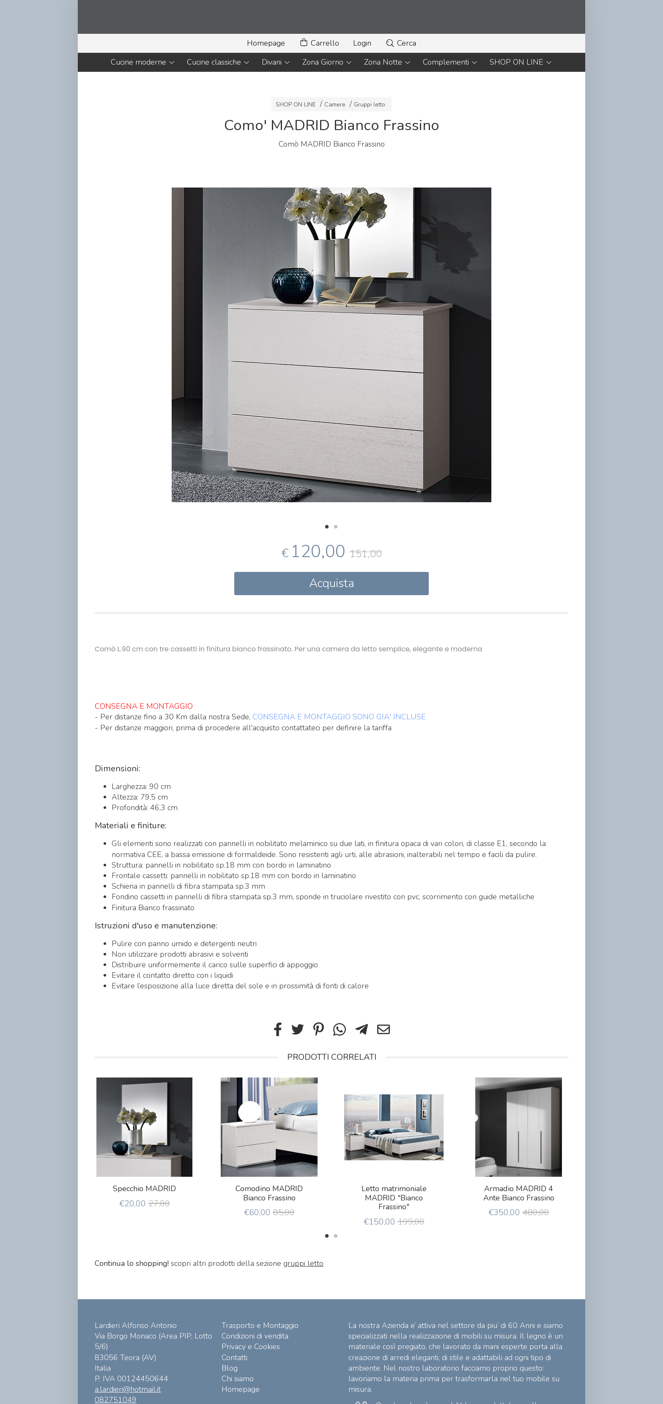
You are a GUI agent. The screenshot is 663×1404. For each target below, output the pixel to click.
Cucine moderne (143, 62)
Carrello (319, 43)
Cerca (400, 43)
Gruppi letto (369, 105)
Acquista (331, 583)
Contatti (234, 1357)
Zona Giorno (327, 62)
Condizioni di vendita (255, 1336)
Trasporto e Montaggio (260, 1325)
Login (362, 43)
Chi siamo (238, 1379)
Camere (334, 105)
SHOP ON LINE (521, 62)
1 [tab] (327, 526)
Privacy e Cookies (251, 1346)
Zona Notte (387, 62)
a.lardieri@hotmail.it (128, 1389)
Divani (276, 62)
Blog (230, 1368)
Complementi (450, 62)
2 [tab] (336, 526)
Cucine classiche (218, 62)
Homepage (266, 43)
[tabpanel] (331, 345)
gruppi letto (303, 1263)
